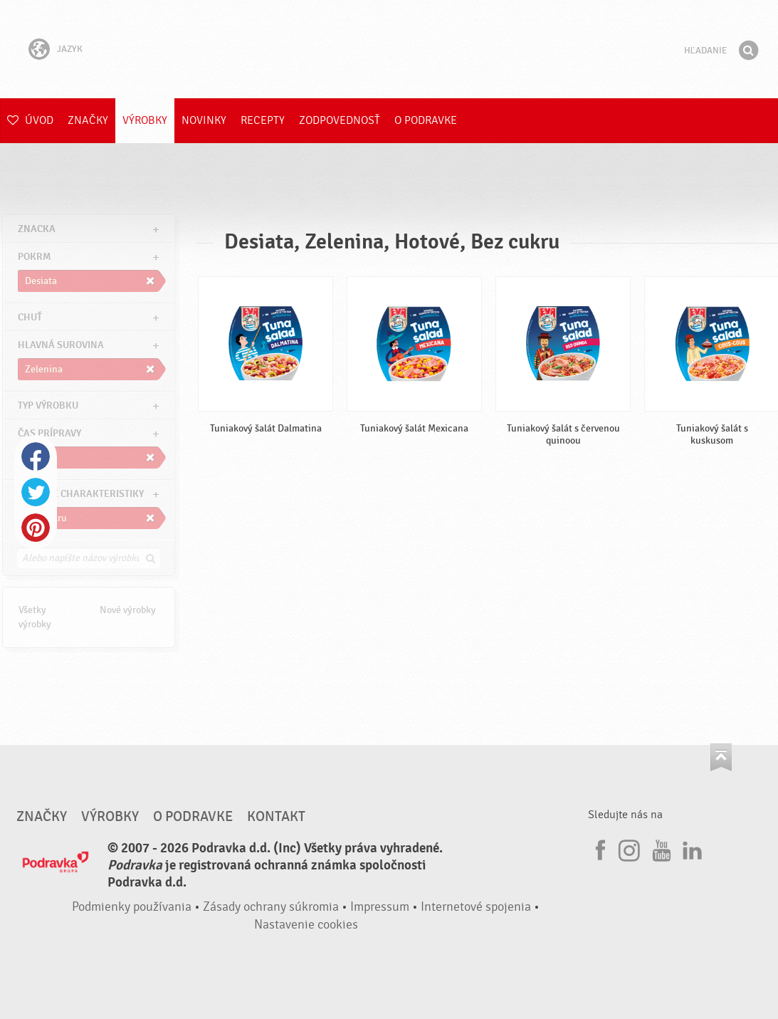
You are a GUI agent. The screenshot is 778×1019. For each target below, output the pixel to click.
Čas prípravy (49, 433)
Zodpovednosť (339, 120)
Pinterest (35, 527)
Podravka (389, 49)
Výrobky (144, 120)
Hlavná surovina (61, 345)
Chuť (30, 317)
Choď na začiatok (721, 757)
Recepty (263, 120)
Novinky (204, 120)
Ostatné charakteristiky (81, 494)
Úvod (30, 120)
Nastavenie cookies (306, 924)
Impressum (379, 906)
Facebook (35, 456)
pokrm (34, 257)
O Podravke (425, 120)
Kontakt (276, 816)
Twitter (35, 492)
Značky (88, 120)
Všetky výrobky (35, 617)
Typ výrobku (48, 405)
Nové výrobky (128, 610)
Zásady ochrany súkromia (271, 906)
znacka (37, 229)
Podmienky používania (131, 906)
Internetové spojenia (476, 906)
